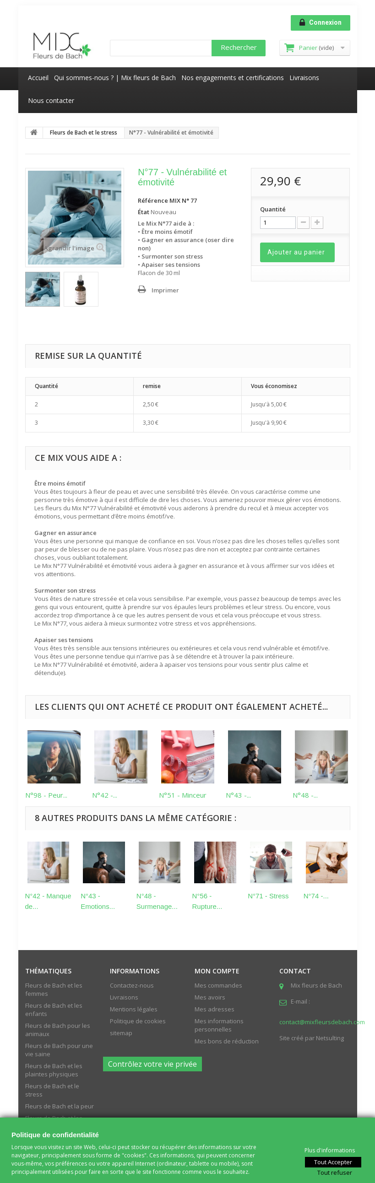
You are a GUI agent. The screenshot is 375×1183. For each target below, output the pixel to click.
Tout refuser (334, 1172)
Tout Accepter (333, 1161)
